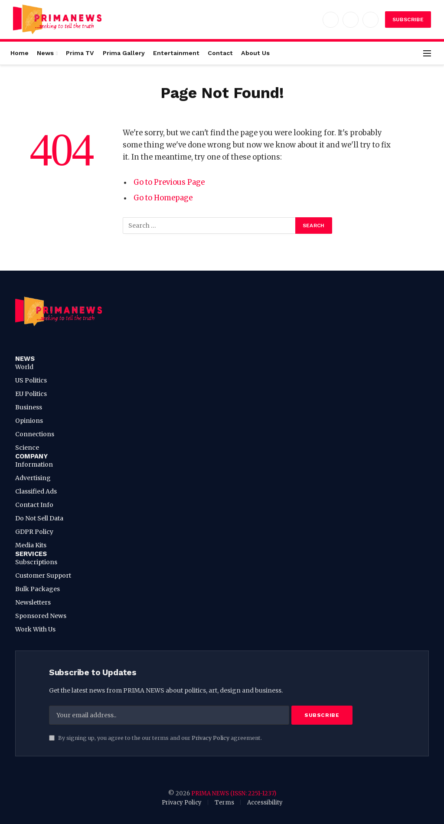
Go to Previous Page (169, 182)
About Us (255, 52)
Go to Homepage (163, 198)
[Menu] (427, 53)
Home (19, 52)
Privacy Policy (210, 738)
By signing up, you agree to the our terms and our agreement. (155, 738)
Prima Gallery (124, 52)
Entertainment (176, 52)
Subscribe (408, 19)
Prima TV (80, 52)
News (45, 52)
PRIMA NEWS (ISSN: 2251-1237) (233, 793)
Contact (220, 52)
